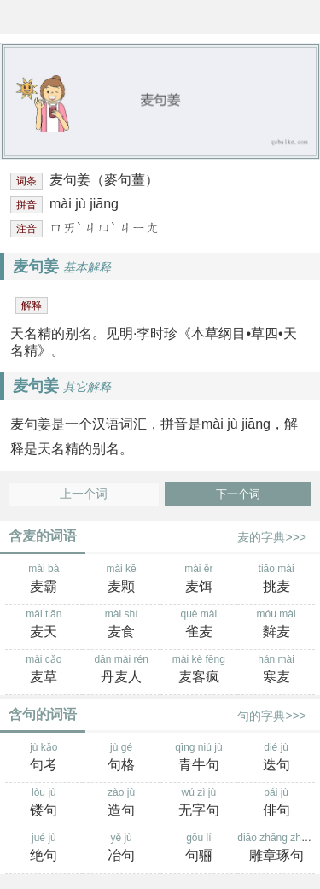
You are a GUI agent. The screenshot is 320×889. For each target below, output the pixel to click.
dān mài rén (121, 670)
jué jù (44, 849)
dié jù (276, 758)
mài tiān (44, 625)
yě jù (121, 849)
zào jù (121, 804)
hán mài (276, 670)
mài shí (121, 625)
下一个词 (238, 494)
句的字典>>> (271, 715)
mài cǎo (44, 670)
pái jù (276, 804)
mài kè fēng (199, 670)
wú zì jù (199, 804)
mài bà (44, 580)
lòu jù (44, 804)
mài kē (121, 580)
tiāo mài (276, 580)
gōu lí (199, 849)
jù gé (121, 758)
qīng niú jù (199, 758)
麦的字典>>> (271, 537)
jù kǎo (44, 758)
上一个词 (84, 494)
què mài (199, 625)
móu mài (276, 625)
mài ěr (199, 580)
